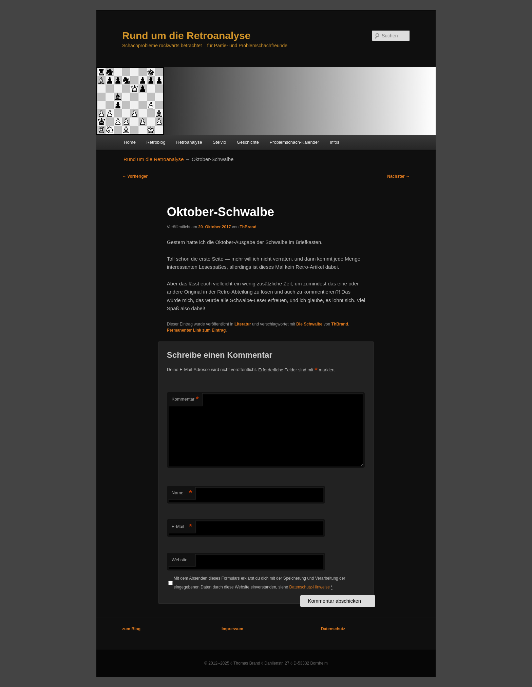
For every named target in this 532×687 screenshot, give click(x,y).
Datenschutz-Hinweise (309, 587)
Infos (334, 142)
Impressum (232, 629)
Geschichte (248, 142)
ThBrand (248, 227)
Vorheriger (135, 176)
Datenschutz (333, 629)
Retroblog (155, 142)
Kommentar (185, 399)
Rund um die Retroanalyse (186, 35)
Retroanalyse (189, 142)
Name (182, 493)
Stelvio (219, 142)
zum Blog (131, 629)
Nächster (398, 176)
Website (180, 559)
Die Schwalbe (309, 324)
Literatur (242, 324)
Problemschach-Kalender (294, 142)
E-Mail (182, 527)
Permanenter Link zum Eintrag (196, 330)
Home (130, 142)
